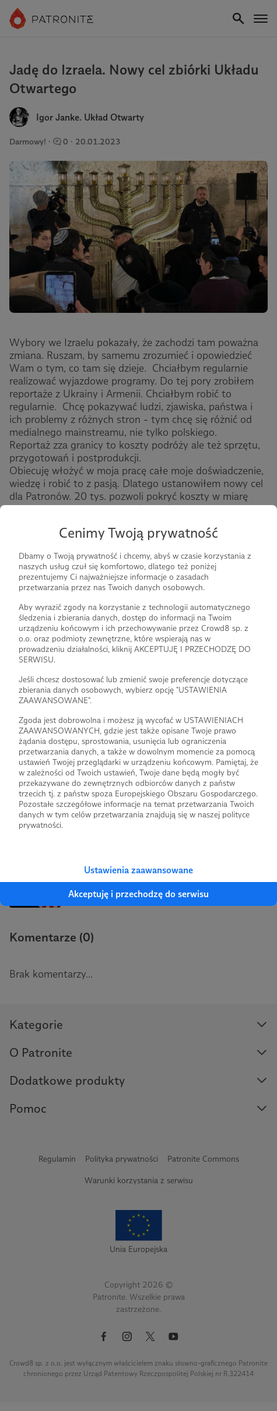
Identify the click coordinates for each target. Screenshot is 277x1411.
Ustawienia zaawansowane (138, 870)
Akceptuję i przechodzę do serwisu (138, 894)
